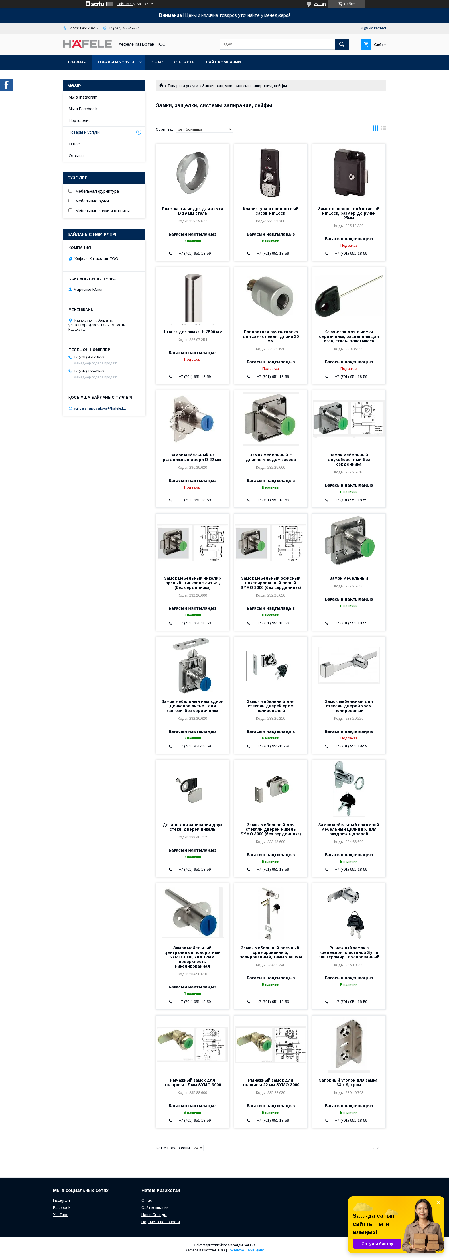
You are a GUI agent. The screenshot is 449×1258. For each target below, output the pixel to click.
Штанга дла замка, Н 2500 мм (192, 332)
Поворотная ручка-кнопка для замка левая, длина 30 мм (271, 336)
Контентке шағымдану (246, 1250)
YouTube (60, 1215)
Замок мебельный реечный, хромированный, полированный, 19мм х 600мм (270, 952)
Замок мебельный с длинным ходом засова (271, 457)
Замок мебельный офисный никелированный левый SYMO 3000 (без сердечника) (271, 583)
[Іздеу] (342, 44)
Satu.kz (249, 1245)
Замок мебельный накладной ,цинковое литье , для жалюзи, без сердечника (193, 706)
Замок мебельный (349, 578)
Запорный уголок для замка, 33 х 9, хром (349, 1082)
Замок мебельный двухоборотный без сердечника (349, 459)
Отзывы (76, 155)
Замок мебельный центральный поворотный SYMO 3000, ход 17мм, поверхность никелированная (192, 957)
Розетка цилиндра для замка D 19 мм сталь (192, 211)
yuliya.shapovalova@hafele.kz (100, 408)
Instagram (61, 1200)
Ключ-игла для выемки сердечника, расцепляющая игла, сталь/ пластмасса (349, 336)
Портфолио (80, 120)
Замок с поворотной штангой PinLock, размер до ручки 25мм (348, 213)
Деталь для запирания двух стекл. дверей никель (192, 827)
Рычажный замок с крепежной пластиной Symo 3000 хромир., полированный (348, 952)
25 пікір (320, 4)
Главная (77, 62)
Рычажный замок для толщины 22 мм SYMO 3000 (270, 1082)
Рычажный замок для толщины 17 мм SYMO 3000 (192, 1082)
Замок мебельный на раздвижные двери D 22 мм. (192, 457)
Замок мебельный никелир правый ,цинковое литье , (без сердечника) (192, 583)
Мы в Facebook (83, 109)
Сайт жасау (126, 4)
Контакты (184, 62)
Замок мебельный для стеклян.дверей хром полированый (271, 706)
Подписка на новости (160, 1222)
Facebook (61, 1207)
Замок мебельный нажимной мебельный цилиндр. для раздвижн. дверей (348, 829)
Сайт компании (223, 62)
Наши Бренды (154, 1215)
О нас (156, 62)
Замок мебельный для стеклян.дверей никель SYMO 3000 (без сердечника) (271, 829)
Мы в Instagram (83, 97)
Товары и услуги (115, 62)
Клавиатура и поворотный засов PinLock (270, 211)
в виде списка (383, 129)
